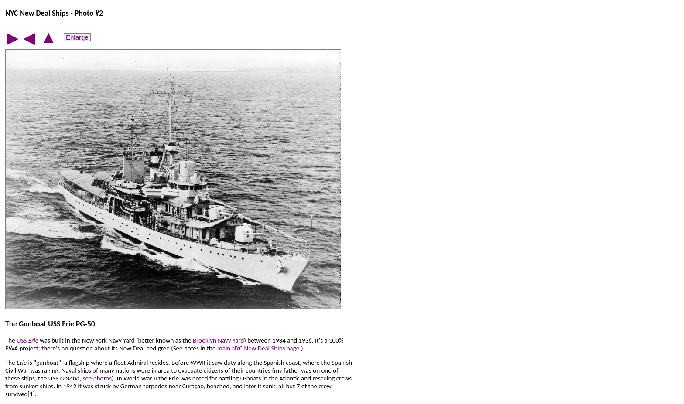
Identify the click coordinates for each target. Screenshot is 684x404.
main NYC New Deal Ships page (258, 348)
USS (27, 340)
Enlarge (77, 37)
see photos (97, 378)
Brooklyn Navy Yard (218, 340)
